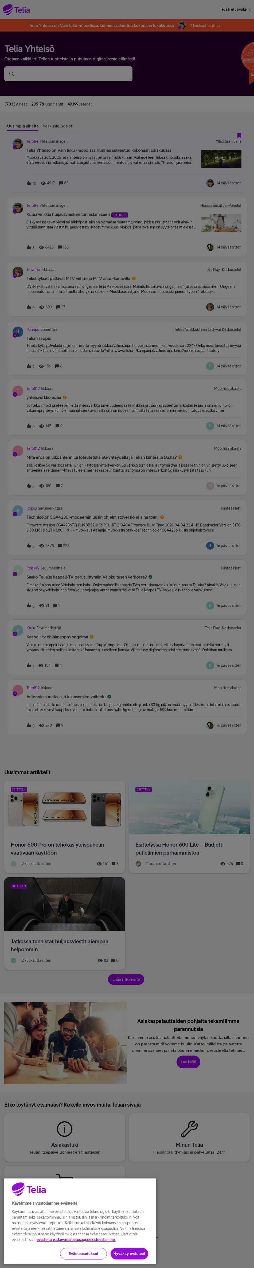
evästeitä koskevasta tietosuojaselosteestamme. (76, 1257)
